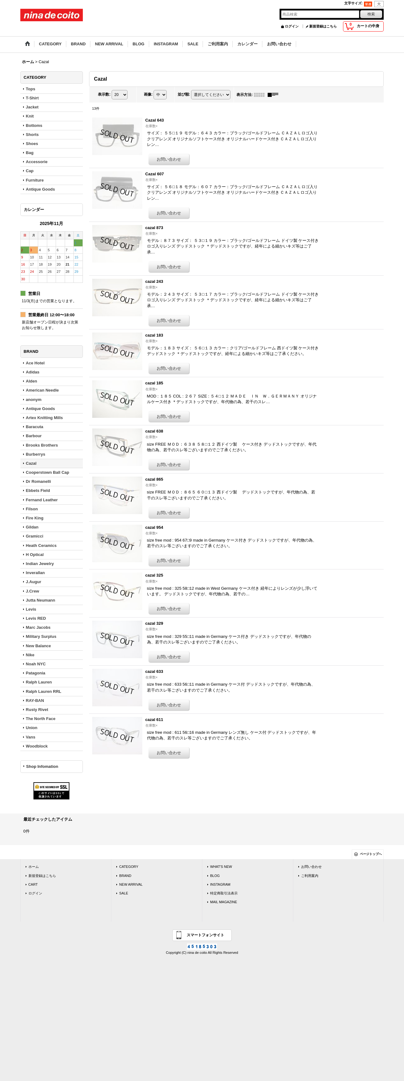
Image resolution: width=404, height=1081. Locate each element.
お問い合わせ (311, 866)
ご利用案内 (309, 876)
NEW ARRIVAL (131, 884)
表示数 (104, 94)
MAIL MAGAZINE (223, 902)
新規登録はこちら (323, 26)
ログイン (292, 26)
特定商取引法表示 (224, 893)
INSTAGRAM (220, 884)
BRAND (125, 876)
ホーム (33, 866)
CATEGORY (128, 866)
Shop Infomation (42, 766)
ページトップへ (371, 854)
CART (33, 884)
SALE (123, 893)
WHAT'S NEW (221, 866)
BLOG (215, 876)
